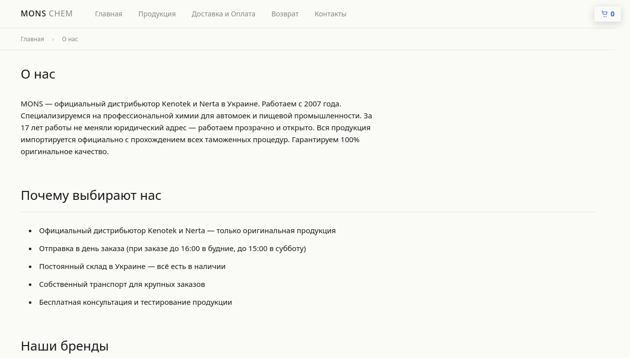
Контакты (331, 13)
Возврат (285, 13)
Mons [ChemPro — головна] (47, 13)
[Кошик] (607, 14)
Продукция (157, 13)
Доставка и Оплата (223, 13)
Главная (109, 13)
